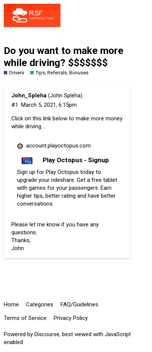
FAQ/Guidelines (79, 304)
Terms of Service (25, 318)
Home (11, 304)
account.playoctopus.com (58, 145)
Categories (39, 304)
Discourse (46, 334)
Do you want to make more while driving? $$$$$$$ (63, 56)
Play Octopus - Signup (76, 160)
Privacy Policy (71, 318)
